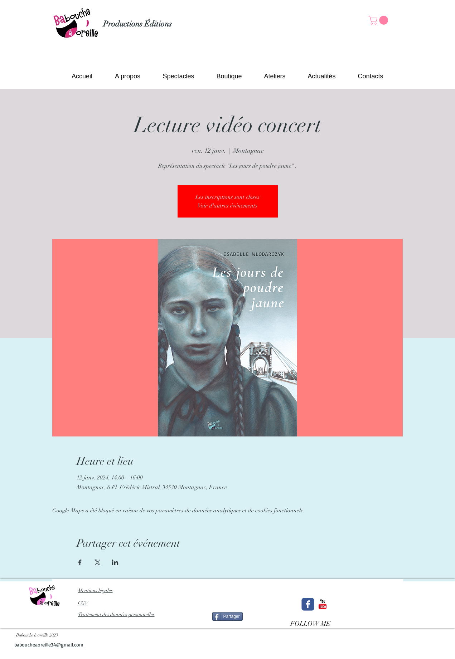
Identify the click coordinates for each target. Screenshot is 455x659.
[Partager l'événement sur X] (97, 562)
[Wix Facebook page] (307, 604)
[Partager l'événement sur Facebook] (80, 562)
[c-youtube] (322, 604)
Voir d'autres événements (227, 205)
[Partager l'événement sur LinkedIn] (115, 562)
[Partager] (227, 616)
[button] (379, 20)
